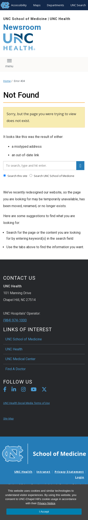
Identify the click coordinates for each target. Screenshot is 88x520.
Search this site (15, 176)
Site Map (8, 418)
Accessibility (19, 5)
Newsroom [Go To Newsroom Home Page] (22, 27)
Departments (55, 5)
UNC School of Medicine (25, 19)
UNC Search (78, 5)
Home (7, 81)
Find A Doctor (15, 369)
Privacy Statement (69, 472)
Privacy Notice (46, 503)
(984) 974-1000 (15, 320)
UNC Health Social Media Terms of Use (26, 403)
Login (79, 477)
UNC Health (60, 19)
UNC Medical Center (20, 359)
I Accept (44, 511)
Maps (37, 5)
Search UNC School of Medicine (51, 176)
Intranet (43, 472)
